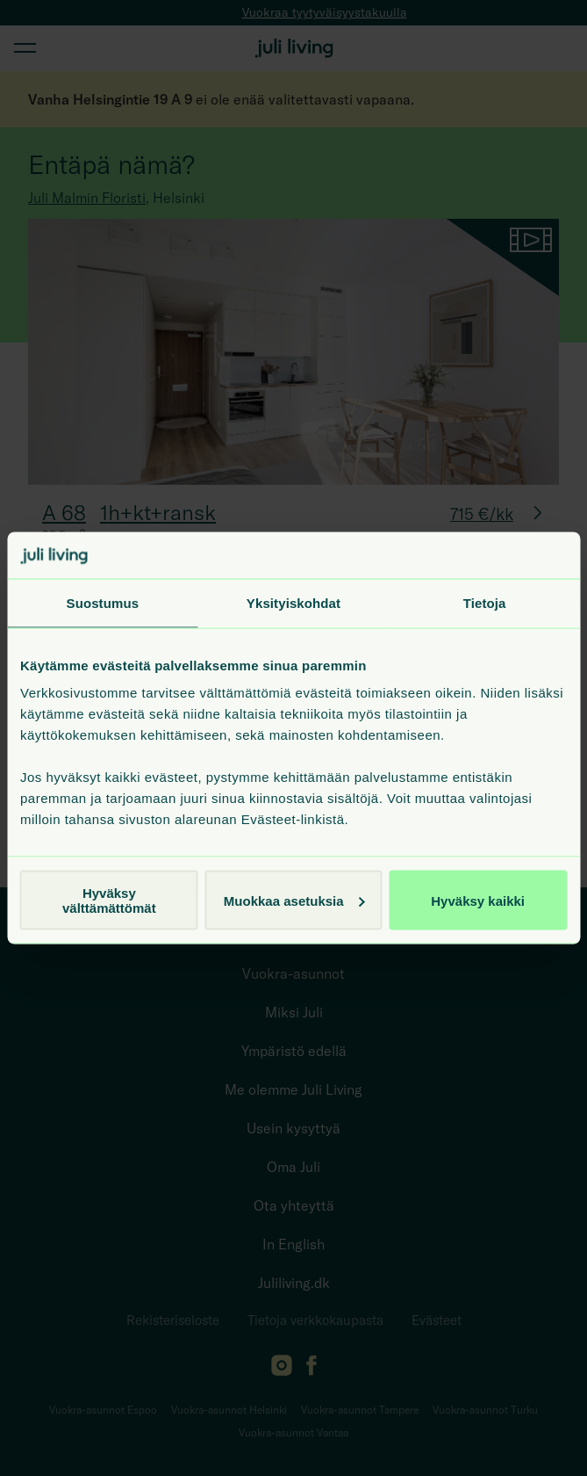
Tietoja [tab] (484, 602)
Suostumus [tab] (103, 602)
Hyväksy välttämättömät (109, 900)
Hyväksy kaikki (478, 900)
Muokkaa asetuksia (294, 900)
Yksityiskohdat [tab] (293, 602)
